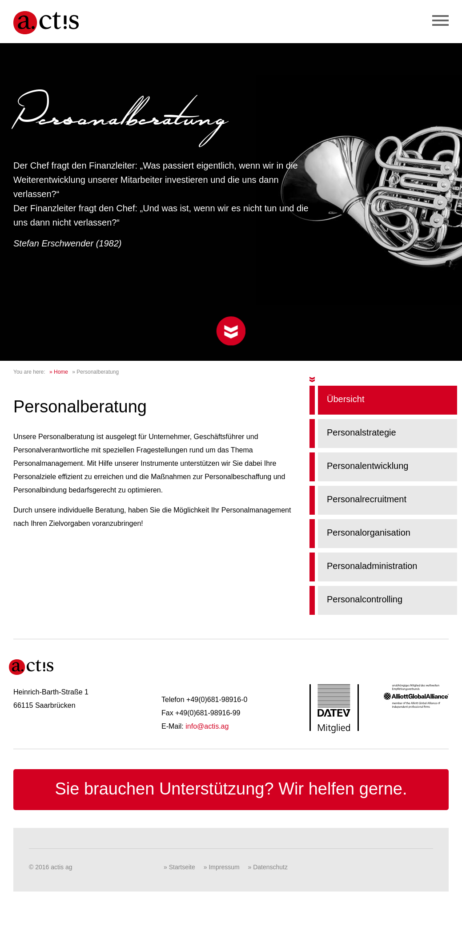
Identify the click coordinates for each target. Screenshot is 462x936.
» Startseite (179, 867)
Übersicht (345, 399)
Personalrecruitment (366, 499)
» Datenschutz (268, 867)
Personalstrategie (361, 432)
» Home (58, 372)
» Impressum (222, 867)
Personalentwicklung (367, 466)
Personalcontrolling (364, 599)
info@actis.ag (207, 726)
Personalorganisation (368, 532)
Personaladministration (372, 566)
